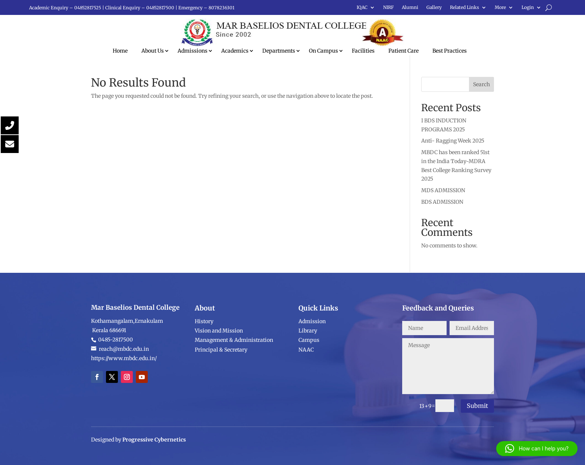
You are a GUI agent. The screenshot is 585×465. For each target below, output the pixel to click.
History (204, 352)
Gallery (434, 7)
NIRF (388, 7)
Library (307, 361)
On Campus (323, 50)
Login (528, 7)
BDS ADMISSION (442, 202)
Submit (477, 405)
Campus (308, 370)
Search (481, 84)
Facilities (363, 50)
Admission (312, 352)
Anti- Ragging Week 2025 (452, 140)
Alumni (410, 7)
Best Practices (449, 50)
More (500, 7)
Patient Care (403, 50)
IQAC (362, 7)
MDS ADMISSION (443, 190)
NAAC (306, 380)
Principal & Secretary (221, 380)
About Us (152, 50)
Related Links (464, 7)
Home (120, 50)
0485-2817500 (115, 377)
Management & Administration (234, 370)
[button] (537, 448)
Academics (234, 50)
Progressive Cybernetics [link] (154, 447)
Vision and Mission (219, 361)
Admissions (192, 50)
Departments (278, 50)
